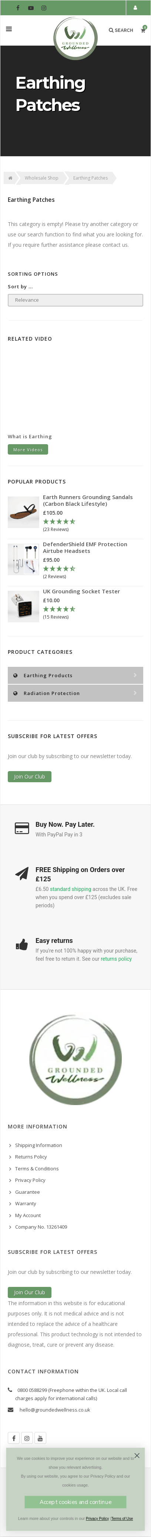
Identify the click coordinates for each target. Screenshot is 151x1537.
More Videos (28, 449)
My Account (28, 1215)
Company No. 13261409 (41, 1226)
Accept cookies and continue (75, 1502)
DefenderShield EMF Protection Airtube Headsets (85, 547)
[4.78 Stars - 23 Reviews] (93, 526)
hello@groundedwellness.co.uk (55, 1409)
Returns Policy (31, 1156)
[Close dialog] (137, 1455)
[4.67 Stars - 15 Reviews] (93, 613)
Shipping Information (38, 1145)
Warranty (25, 1203)
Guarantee (27, 1192)
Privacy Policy (30, 1180)
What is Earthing (30, 436)
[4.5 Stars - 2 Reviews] (93, 573)
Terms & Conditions (37, 1168)
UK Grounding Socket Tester (81, 591)
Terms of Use (122, 1519)
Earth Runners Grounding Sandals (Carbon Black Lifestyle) (88, 500)
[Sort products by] (75, 300)
